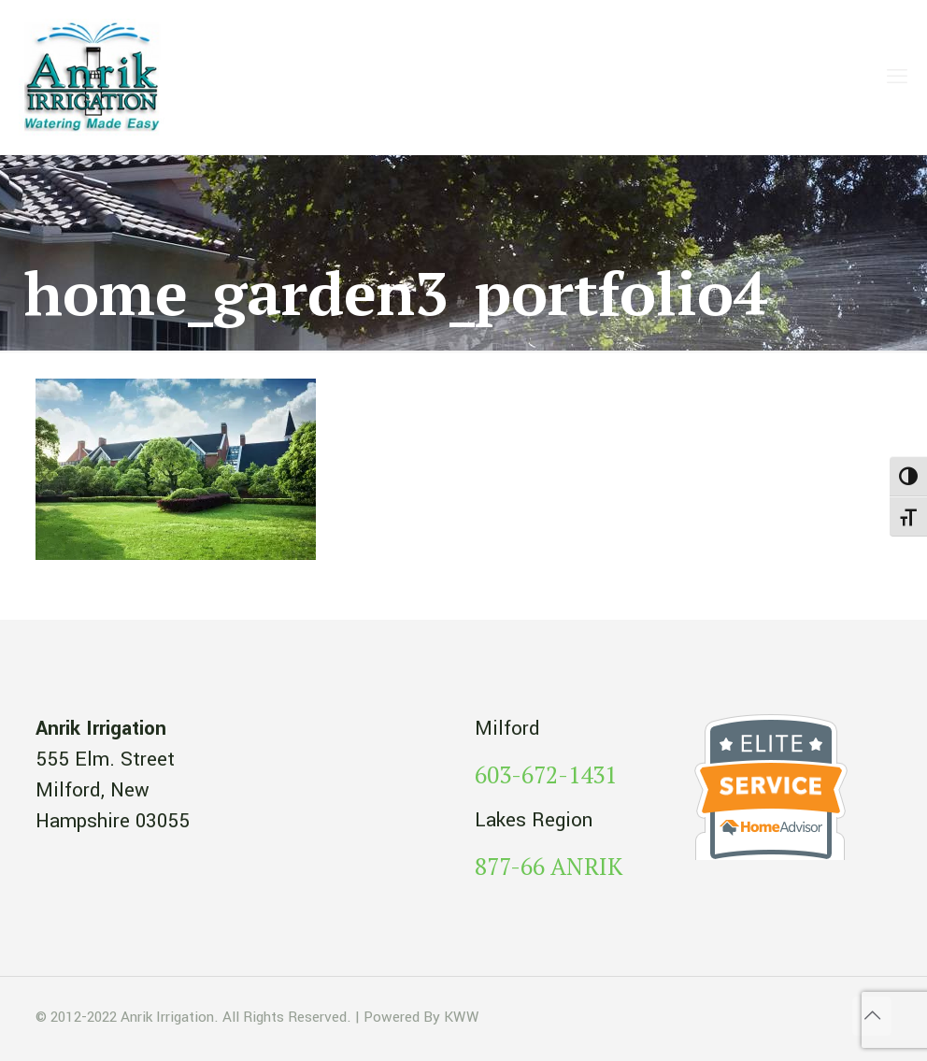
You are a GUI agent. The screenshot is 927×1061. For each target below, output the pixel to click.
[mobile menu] (897, 77)
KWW (461, 1017)
